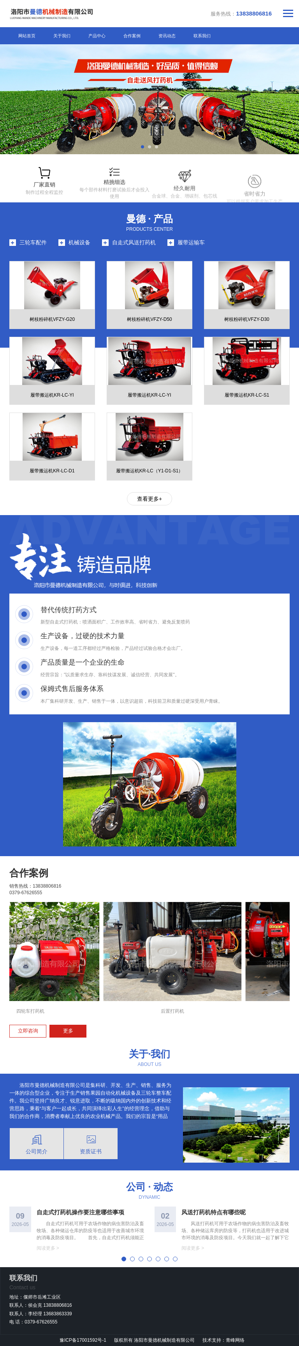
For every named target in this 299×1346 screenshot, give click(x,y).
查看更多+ (149, 499)
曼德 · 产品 (149, 218)
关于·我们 (150, 1053)
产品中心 (97, 35)
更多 (68, 1031)
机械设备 (79, 242)
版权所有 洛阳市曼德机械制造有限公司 (155, 1340)
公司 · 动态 (149, 1186)
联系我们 (202, 35)
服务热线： (241, 13)
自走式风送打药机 (134, 242)
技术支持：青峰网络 (223, 1340)
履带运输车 (191, 242)
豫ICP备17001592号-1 (83, 1340)
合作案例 (132, 35)
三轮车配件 (33, 242)
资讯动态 (167, 35)
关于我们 (61, 35)
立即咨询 (28, 1031)
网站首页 (26, 35)
